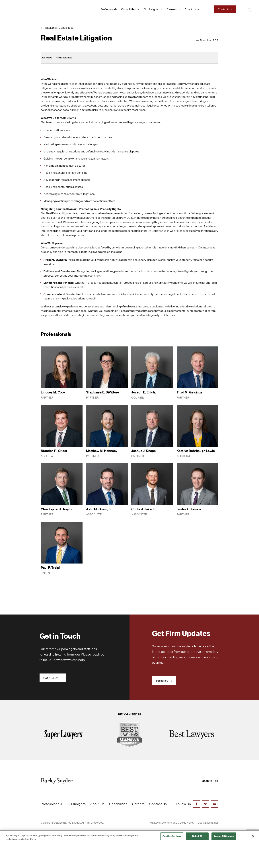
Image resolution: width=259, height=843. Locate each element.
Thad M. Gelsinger (190, 392)
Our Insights (151, 9)
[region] (129, 836)
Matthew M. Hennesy (102, 451)
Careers (172, 9)
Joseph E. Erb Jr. (143, 392)
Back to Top (210, 780)
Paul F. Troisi (50, 568)
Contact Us (225, 9)
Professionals (108, 9)
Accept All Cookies (223, 836)
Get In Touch (53, 677)
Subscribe (164, 680)
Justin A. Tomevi (189, 509)
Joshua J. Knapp (143, 451)
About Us (97, 804)
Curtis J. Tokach (143, 509)
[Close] (253, 836)
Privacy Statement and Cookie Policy (171, 822)
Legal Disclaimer (208, 822)
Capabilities (128, 9)
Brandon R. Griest (54, 451)
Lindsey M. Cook (53, 392)
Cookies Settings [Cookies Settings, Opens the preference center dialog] (172, 836)
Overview (46, 57)
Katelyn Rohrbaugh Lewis (196, 451)
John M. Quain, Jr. (99, 509)
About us (190, 9)
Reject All (197, 836)
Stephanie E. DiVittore (102, 392)
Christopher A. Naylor (57, 509)
